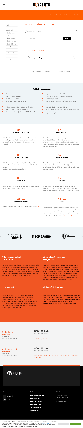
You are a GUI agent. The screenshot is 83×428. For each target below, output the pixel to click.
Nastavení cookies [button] (63, 424)
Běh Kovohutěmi (10, 53)
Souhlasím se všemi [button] (75, 424)
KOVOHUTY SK (34, 410)
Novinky (8, 50)
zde (39, 206)
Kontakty (8, 59)
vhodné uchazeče (67, 216)
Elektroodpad (8, 287)
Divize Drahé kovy (11, 44)
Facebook (10, 396)
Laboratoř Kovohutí (36, 407)
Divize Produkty (10, 38)
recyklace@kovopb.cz (38, 50)
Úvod (7, 25)
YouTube (9, 400)
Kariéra (8, 56)
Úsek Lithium (9, 47)
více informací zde (47, 423)
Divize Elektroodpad (11, 41)
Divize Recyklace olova (37, 395)
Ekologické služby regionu (54, 287)
